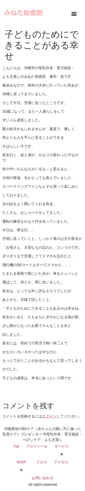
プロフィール (37, 446)
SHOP (21, 462)
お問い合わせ (42, 478)
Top (16, 446)
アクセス (61, 462)
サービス (61, 446)
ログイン (49, 416)
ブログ (41, 462)
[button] (74, 13)
